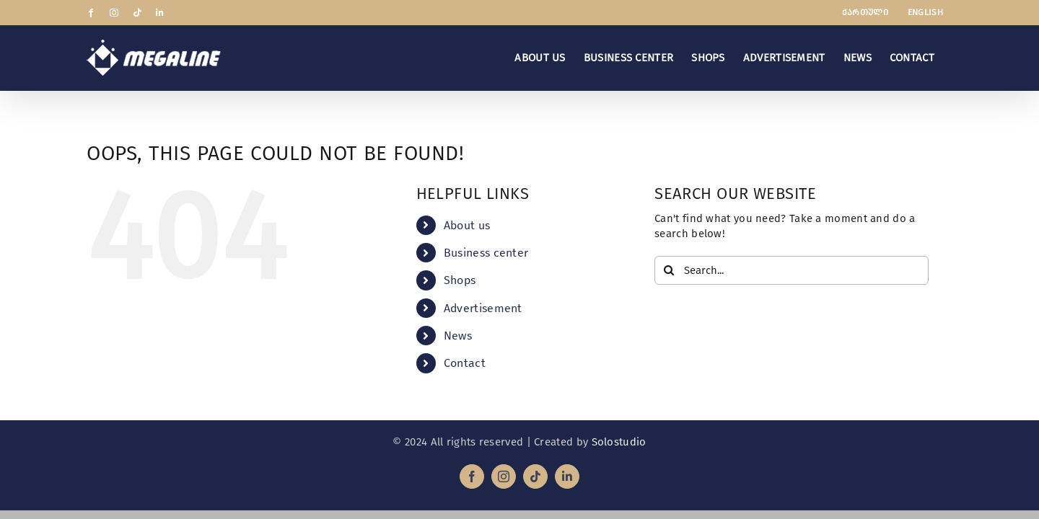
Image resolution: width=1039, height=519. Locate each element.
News (458, 335)
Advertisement (483, 308)
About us (467, 225)
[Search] (668, 270)
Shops (460, 280)
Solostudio (619, 441)
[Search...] (791, 270)
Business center (486, 253)
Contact (465, 363)
